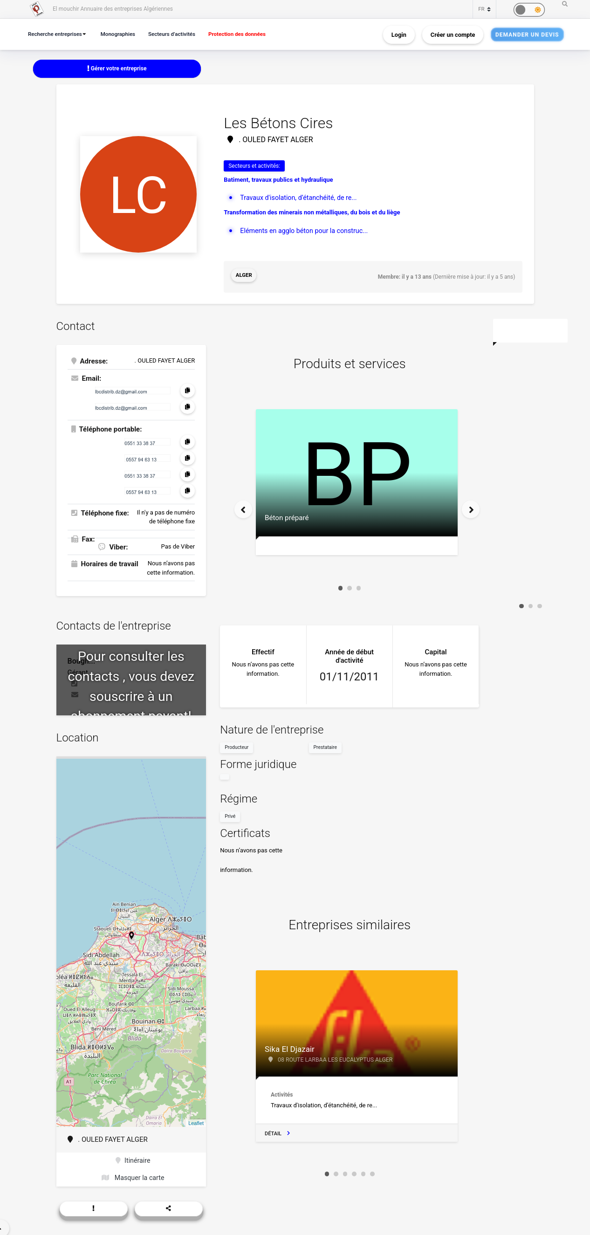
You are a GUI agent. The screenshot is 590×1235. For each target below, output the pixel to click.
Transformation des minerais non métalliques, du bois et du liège (312, 213)
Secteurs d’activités (180, 33)
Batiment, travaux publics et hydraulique (278, 180)
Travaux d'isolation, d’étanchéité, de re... (301, 198)
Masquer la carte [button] (133, 1177)
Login (398, 34)
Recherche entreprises (57, 33)
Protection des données (249, 33)
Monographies (123, 33)
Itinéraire (133, 1159)
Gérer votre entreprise (117, 68)
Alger (244, 276)
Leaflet (196, 1121)
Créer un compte (453, 34)
